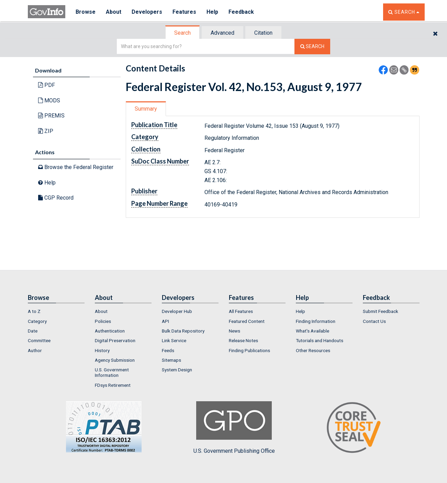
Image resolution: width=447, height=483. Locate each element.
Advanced (222, 33)
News (234, 331)
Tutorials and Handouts (319, 340)
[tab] (182, 32)
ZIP (45, 131)
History (102, 350)
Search (182, 33)
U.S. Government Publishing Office (234, 427)
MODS (49, 100)
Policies (103, 321)
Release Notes (243, 340)
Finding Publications (249, 350)
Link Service (174, 340)
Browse (86, 12)
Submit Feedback (380, 311)
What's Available (312, 331)
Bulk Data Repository (183, 331)
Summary (146, 108)
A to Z (34, 311)
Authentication (110, 331)
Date (32, 331)
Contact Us (374, 321)
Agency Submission (115, 360)
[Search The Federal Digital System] (312, 46)
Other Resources (313, 350)
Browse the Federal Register (75, 167)
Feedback (241, 12)
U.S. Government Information (112, 372)
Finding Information (315, 321)
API (165, 321)
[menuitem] (56, 311)
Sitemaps (171, 360)
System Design (177, 369)
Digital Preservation (115, 340)
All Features (241, 311)
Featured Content (247, 321)
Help (212, 12)
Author (35, 350)
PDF (46, 85)
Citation (263, 33)
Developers (147, 12)
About (113, 12)
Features (184, 12)
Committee (39, 340)
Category (37, 321)
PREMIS (51, 115)
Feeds (168, 350)
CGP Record (56, 197)
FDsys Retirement (113, 385)
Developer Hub (177, 311)
